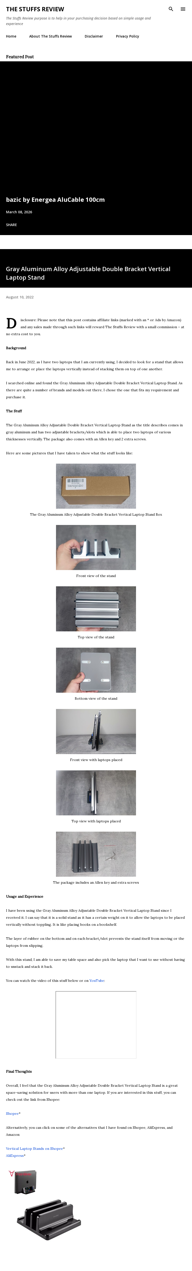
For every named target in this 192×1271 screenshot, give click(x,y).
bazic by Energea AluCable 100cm (55, 199)
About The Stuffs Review (50, 36)
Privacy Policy (127, 36)
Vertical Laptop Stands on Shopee (34, 1148)
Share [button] (11, 224)
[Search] (171, 9)
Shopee (12, 1113)
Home (11, 36)
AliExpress (15, 1155)
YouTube (97, 980)
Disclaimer (94, 36)
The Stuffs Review (35, 9)
